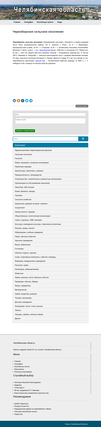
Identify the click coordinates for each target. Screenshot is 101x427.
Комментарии (81, 106)
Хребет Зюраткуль (21, 404)
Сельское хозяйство (23, 199)
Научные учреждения (23, 241)
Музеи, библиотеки (22, 245)
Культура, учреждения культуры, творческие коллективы (38, 224)
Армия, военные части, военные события (32, 277)
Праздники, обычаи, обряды (26, 282)
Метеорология (21, 290)
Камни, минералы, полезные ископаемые (32, 163)
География (28, 22)
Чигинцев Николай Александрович (27, 382)
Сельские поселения (23, 154)
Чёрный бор (40, 61)
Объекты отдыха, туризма (25, 253)
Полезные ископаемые (23, 372)
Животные (19, 273)
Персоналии (19, 369)
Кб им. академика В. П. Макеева (26, 390)
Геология (18, 158)
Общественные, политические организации (32, 216)
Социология (20, 208)
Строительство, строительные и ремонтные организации (38, 179)
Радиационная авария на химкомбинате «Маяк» (32, 409)
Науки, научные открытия (25, 236)
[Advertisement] (50, 81)
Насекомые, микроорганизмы (27, 269)
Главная (17, 22)
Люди (59, 22)
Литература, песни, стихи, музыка (29, 306)
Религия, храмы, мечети (25, 228)
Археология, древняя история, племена (31, 204)
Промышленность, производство (28, 175)
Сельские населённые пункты (25, 411)
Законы (18, 310)
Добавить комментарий (25, 131)
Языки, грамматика (23, 286)
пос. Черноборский (42, 50)
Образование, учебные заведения (29, 232)
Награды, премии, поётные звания (29, 314)
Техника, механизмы (23, 298)
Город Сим (18, 414)
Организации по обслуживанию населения (32, 183)
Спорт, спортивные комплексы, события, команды (35, 257)
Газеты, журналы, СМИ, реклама (28, 220)
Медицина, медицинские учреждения (30, 261)
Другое (17, 318)
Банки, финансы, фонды (25, 191)
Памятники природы (23, 167)
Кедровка (18, 385)
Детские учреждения (23, 302)
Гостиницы (19, 249)
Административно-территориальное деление (33, 150)
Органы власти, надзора (25, 212)
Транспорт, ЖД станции (24, 187)
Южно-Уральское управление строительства (31, 393)
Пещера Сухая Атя (21, 406)
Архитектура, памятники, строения (29, 171)
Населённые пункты (45, 22)
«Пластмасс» (19, 388)
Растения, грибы (21, 265)
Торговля (18, 195)
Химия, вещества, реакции (26, 294)
